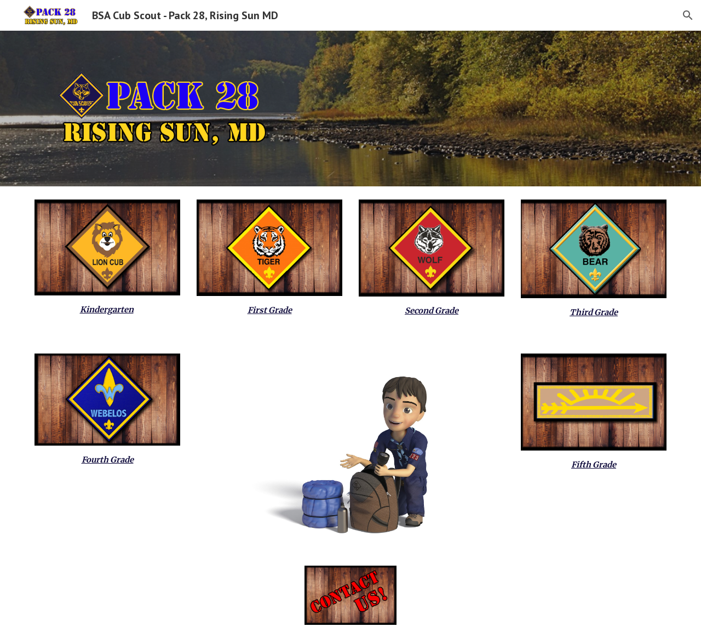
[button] (688, 15)
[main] (107, 309)
